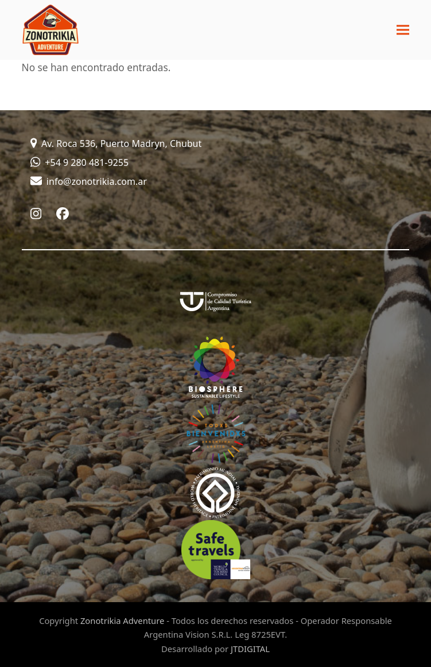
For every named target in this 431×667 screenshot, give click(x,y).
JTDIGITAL (250, 648)
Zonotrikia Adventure (122, 620)
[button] (403, 30)
